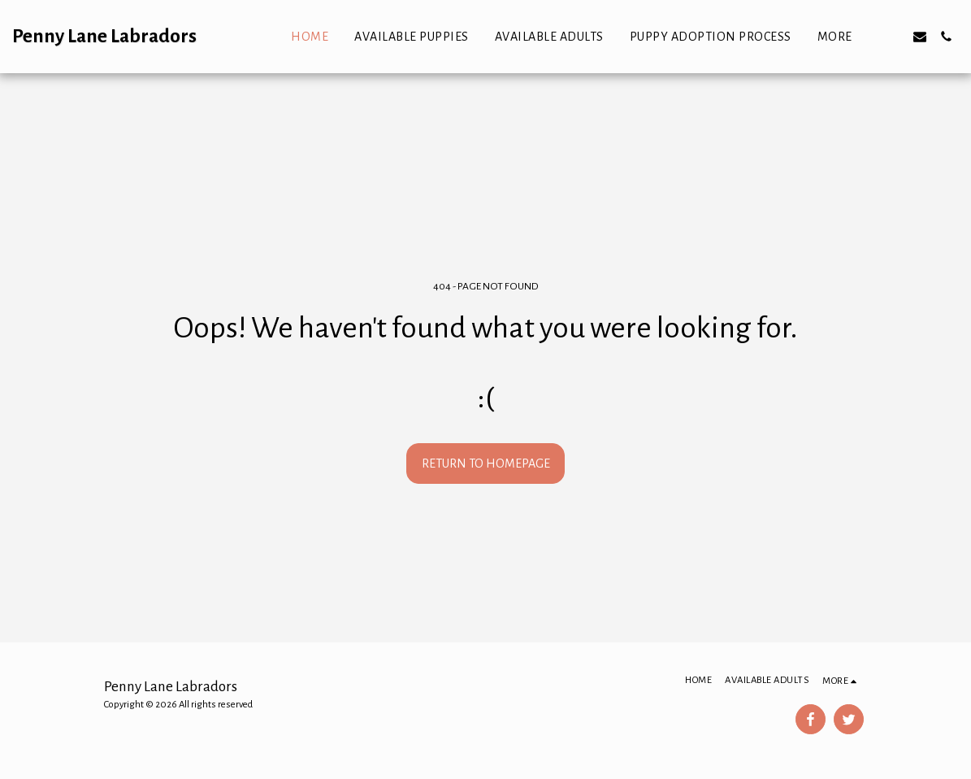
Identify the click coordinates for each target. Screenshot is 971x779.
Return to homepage (486, 463)
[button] (894, 36)
